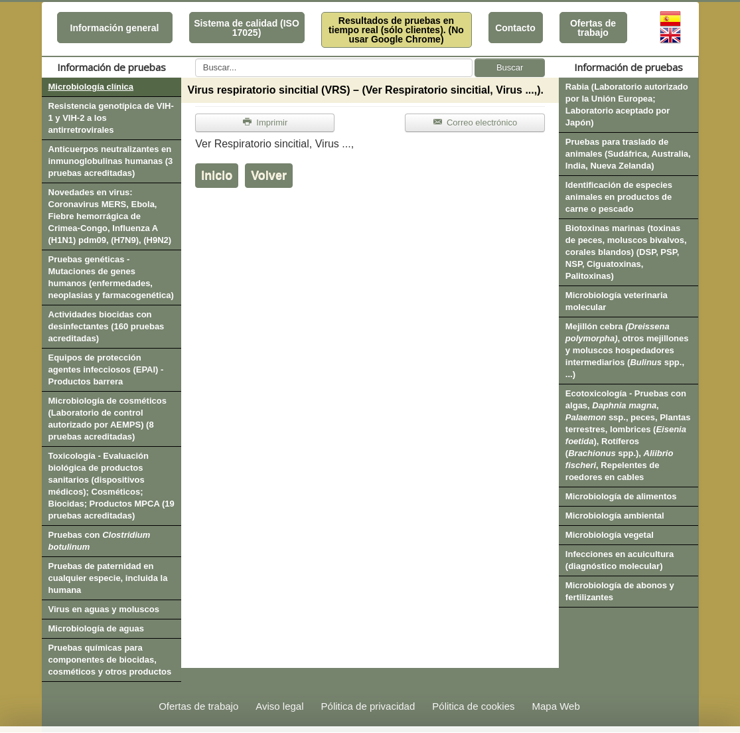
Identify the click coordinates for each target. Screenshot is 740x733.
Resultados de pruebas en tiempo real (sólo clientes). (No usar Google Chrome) (396, 29)
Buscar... (195, 58)
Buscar (509, 67)
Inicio (216, 175)
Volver (269, 175)
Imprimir (264, 122)
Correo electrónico (475, 122)
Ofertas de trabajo (593, 28)
